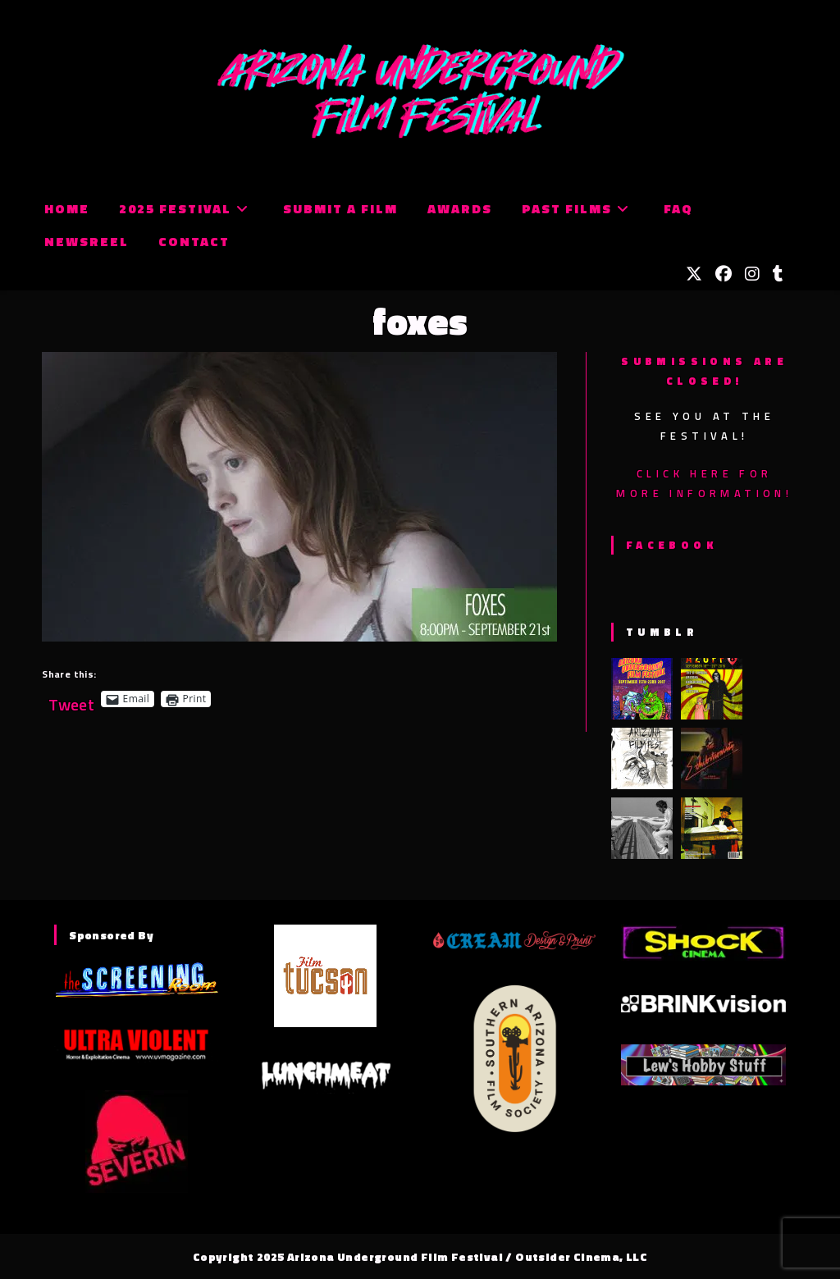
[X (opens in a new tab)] (694, 274)
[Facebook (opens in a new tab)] (723, 274)
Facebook (671, 545)
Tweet (71, 699)
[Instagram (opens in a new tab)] (752, 274)
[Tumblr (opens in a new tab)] (778, 274)
